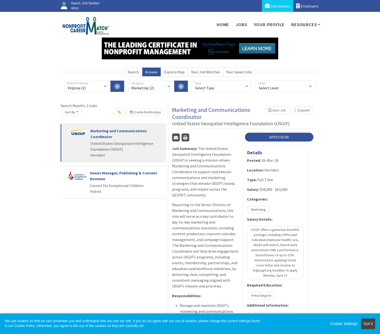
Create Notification (145, 112)
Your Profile (269, 24)
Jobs (241, 24)
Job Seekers (277, 6)
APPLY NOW (279, 137)
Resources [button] (304, 24)
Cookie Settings (343, 324)
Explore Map (174, 72)
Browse (151, 72)
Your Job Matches (205, 72)
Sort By (70, 112)
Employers (307, 6)
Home (223, 24)
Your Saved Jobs (239, 72)
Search (133, 72)
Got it (368, 324)
